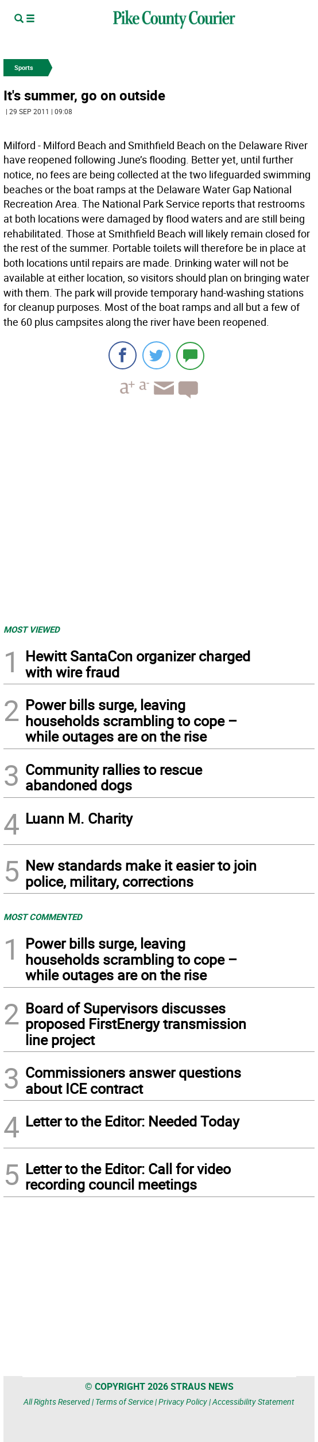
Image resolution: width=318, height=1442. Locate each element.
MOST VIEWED (31, 629)
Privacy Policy (182, 1401)
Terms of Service (124, 1401)
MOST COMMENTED (42, 916)
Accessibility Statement (253, 1401)
